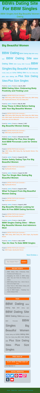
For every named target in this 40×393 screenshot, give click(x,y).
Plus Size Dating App (32, 72)
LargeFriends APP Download (25, 390)
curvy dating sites (19, 72)
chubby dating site (7, 72)
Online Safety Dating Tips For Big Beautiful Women (18, 160)
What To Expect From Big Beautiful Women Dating (19, 192)
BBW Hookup (17, 64)
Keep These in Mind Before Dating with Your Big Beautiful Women (18, 107)
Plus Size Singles (18, 80)
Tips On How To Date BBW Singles (18, 243)
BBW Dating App (25, 53)
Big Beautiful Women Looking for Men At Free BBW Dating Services (18, 208)
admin (9, 86)
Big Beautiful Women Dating (15, 126)
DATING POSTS (11, 95)
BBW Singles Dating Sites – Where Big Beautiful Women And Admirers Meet (19, 225)
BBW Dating (10, 53)
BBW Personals (26, 64)
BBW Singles (8, 117)
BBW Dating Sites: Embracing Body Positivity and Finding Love (19, 89)
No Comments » (21, 95)
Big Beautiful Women (25, 68)
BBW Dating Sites (14, 316)
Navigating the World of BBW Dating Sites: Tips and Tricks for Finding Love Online (18, 277)
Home (8, 390)
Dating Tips (14, 390)
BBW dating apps (23, 307)
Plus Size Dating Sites (22, 99)
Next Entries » (32, 255)
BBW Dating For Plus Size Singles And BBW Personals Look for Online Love (19, 141)
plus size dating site (9, 76)
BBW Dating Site (19, 58)
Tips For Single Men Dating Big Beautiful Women (17, 176)
